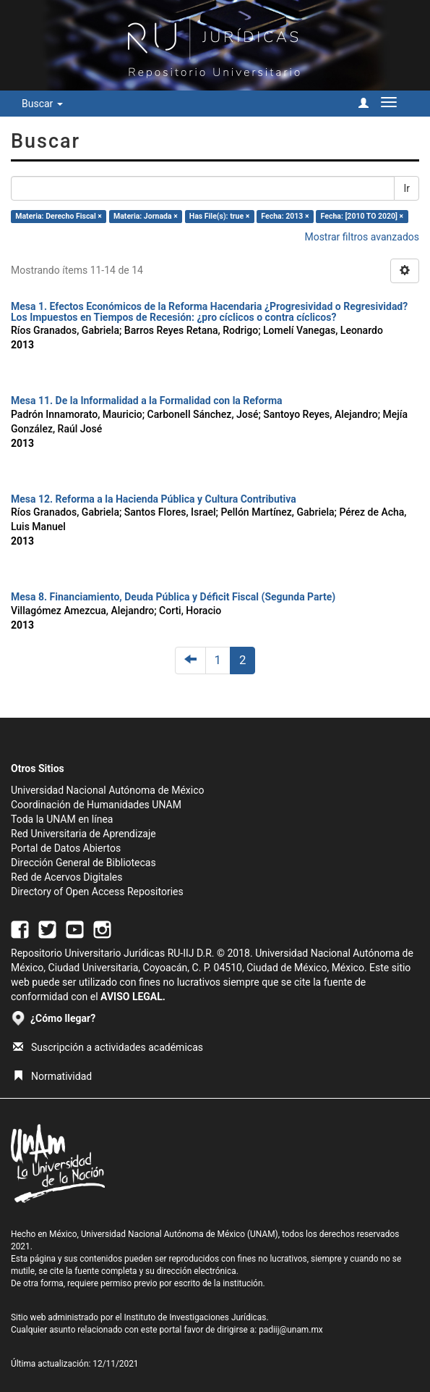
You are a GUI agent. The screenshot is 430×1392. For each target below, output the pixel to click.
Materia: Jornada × (145, 216)
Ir (406, 188)
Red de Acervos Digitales (66, 877)
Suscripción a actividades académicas (108, 1047)
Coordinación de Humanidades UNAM (96, 804)
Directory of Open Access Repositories (97, 891)
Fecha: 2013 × (285, 216)
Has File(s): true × (219, 216)
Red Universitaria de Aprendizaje (83, 833)
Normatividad (52, 1076)
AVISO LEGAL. (132, 996)
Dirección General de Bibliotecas (83, 862)
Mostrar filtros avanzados (361, 237)
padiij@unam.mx (291, 1330)
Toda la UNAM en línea (62, 819)
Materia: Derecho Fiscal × (58, 216)
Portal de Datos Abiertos (66, 848)
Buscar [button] (42, 103)
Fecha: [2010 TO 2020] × (362, 216)
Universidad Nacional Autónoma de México (108, 790)
